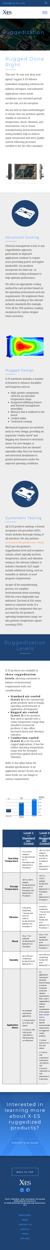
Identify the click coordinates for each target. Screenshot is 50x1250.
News (25, 1220)
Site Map (25, 1238)
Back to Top (25, 1172)
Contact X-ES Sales (25, 1143)
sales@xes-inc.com (14, 3)
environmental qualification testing (24, 542)
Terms (25, 1234)
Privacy (25, 1229)
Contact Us (25, 1225)
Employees (25, 1215)
